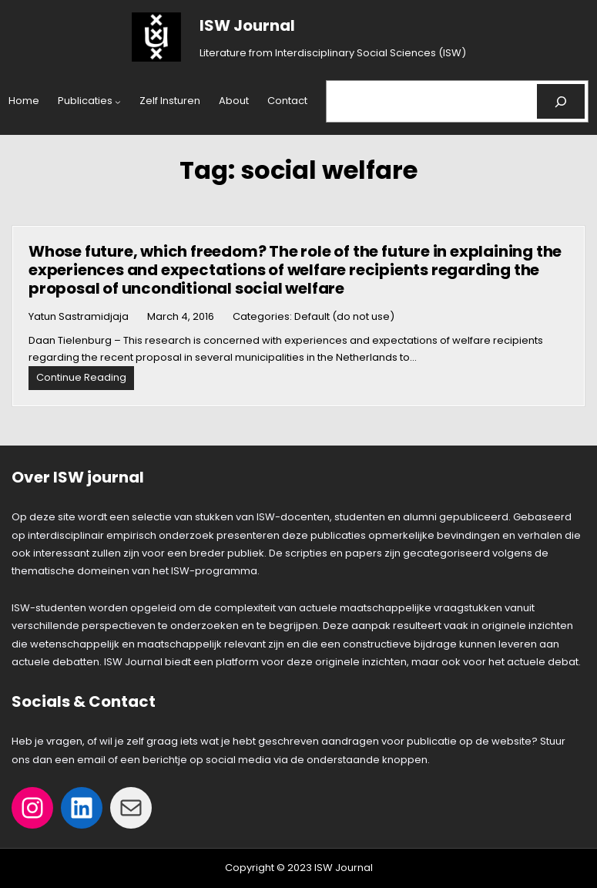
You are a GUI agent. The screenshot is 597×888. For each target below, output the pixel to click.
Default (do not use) (344, 316)
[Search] (561, 101)
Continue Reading (85, 379)
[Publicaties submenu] (118, 102)
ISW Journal (247, 25)
